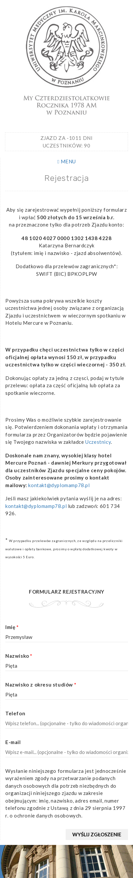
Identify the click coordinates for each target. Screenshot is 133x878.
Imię (12, 627)
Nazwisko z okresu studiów (40, 685)
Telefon (15, 713)
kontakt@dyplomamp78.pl (59, 485)
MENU (66, 161)
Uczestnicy (98, 442)
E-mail (13, 742)
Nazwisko (19, 656)
